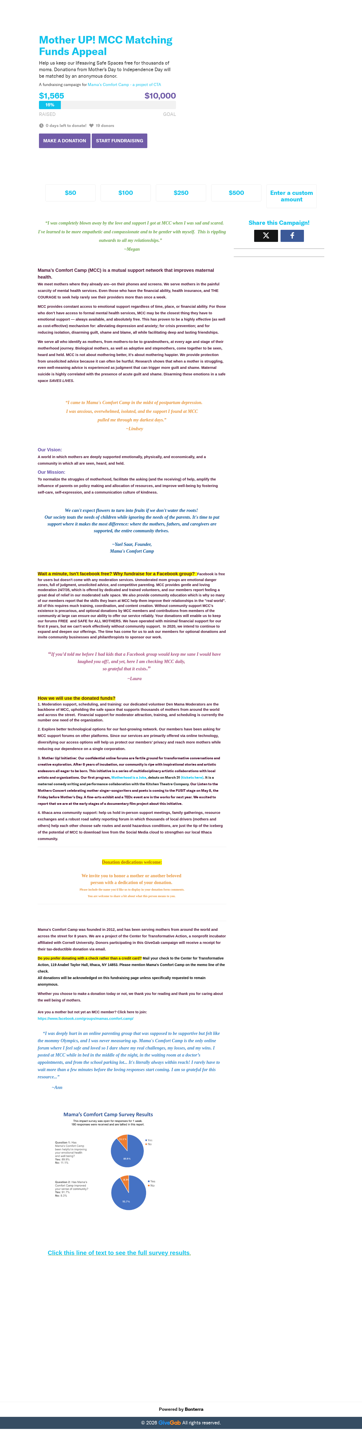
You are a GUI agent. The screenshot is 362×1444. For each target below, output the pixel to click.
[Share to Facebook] (292, 236)
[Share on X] (266, 236)
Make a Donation (64, 141)
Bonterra (194, 1409)
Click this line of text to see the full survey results (119, 1252)
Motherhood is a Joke (128, 777)
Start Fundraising (119, 141)
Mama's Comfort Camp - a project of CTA (124, 84)
